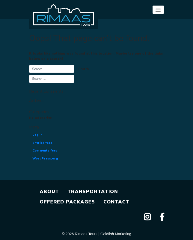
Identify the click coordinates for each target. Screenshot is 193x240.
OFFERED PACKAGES (67, 202)
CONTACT (116, 202)
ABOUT (49, 191)
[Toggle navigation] (158, 10)
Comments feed (45, 151)
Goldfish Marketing (115, 234)
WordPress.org (45, 159)
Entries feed (43, 143)
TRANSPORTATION (92, 191)
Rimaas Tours (86, 234)
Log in (38, 135)
